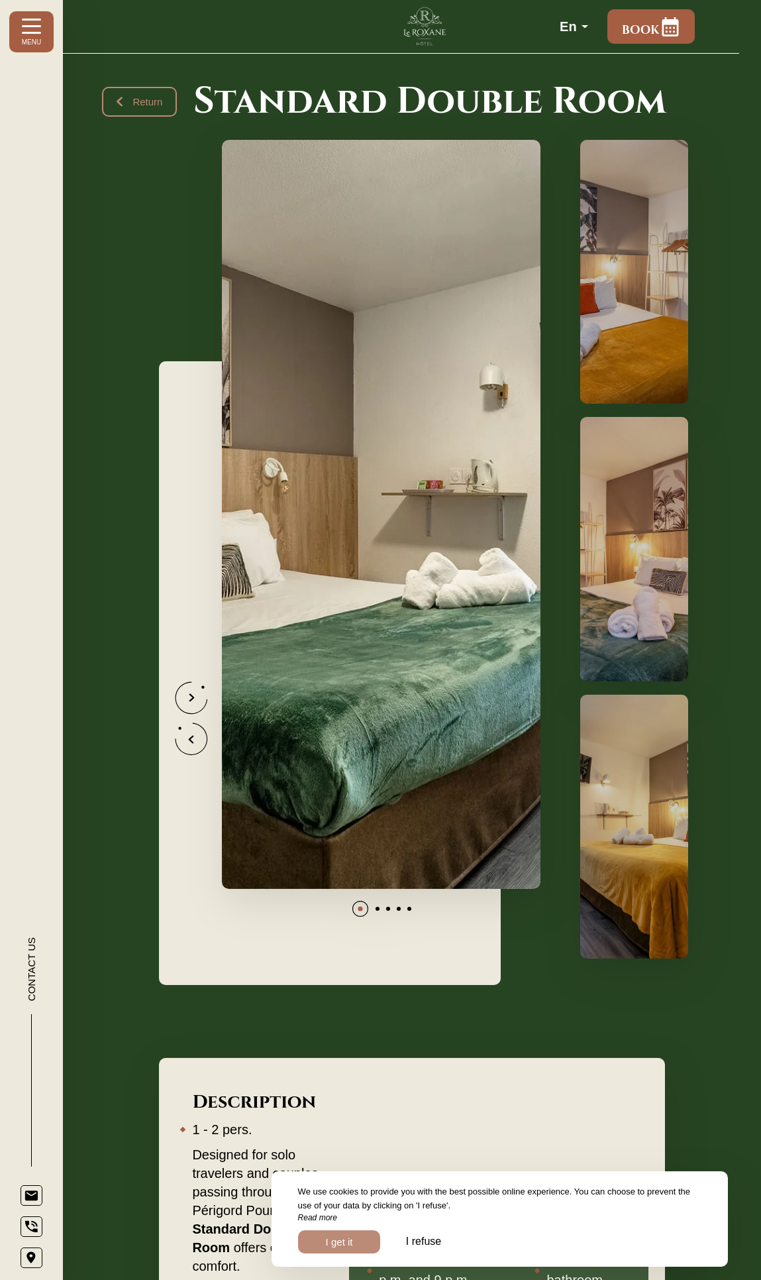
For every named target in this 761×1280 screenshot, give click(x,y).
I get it (339, 1242)
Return (140, 101)
